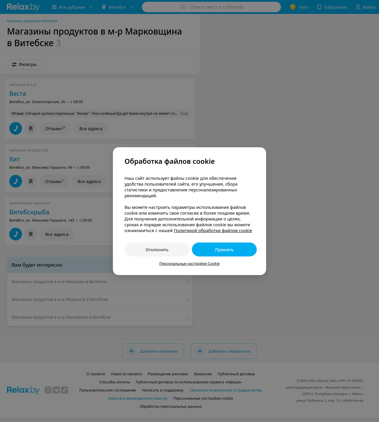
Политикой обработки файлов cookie (213, 230)
